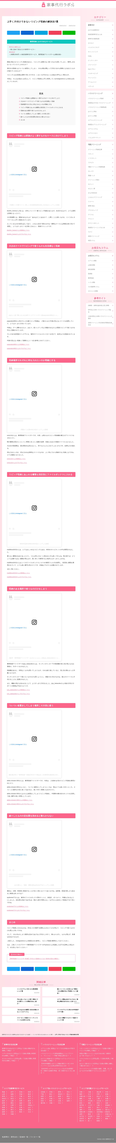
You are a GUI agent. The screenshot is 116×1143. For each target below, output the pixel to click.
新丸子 (99, 1096)
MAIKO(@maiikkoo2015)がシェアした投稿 (34, 544)
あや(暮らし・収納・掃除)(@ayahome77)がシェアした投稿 (34, 885)
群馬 (3, 1096)
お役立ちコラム (93, 256)
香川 (12, 1109)
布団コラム (91, 241)
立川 (89, 1094)
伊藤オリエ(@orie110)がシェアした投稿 (34, 429)
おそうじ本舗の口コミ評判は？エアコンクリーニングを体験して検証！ (58, 1059)
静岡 (3, 1103)
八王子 (90, 1105)
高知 (29, 1109)
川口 (59, 1103)
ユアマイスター (93, 133)
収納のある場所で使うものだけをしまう (33, 110)
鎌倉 (106, 1118)
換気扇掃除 (91, 269)
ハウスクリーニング (95, 93)
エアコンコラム (93, 129)
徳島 (3, 1109)
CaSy (89, 56)
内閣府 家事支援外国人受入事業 (98, 305)
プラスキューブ (93, 210)
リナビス (91, 163)
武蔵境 (90, 1112)
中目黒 (90, 1100)
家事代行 (91, 25)
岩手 (12, 1092)
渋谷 (106, 1092)
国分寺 (81, 1120)
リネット (91, 154)
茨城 (20, 1094)
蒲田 (89, 1103)
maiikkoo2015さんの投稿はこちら (18, 573)
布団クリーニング (93, 236)
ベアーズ (91, 86)
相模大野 (82, 1112)
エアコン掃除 (92, 261)
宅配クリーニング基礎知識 (96, 167)
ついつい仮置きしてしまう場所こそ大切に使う (35, 114)
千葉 (20, 1096)
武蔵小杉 (82, 1096)
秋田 (29, 1092)
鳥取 (50, 1100)
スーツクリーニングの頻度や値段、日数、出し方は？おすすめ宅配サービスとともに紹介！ (95, 1070)
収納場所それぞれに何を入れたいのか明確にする (36, 104)
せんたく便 (91, 189)
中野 (98, 1094)
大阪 (3, 1105)
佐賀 (12, 1112)
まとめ (23, 120)
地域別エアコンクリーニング (97, 124)
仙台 (106, 1107)
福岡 (3, 1112)
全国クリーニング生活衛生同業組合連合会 (100, 324)
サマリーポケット (15, 47)
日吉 (80, 1100)
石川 (29, 1098)
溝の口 (107, 1109)
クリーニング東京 (93, 180)
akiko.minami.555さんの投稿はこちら (19, 800)
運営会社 (14, 1137)
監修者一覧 (24, 1137)
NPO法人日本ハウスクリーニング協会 (99, 311)
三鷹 (98, 1098)
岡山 (12, 1107)
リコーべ (91, 202)
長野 (20, 1100)
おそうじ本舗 (92, 116)
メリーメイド (92, 65)
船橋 (98, 1120)
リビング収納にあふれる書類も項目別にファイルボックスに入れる (42, 107)
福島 (12, 1094)
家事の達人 (91, 206)
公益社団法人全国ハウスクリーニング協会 (100, 317)
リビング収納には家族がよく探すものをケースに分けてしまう (40, 98)
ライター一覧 (35, 1137)
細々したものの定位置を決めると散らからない (35, 117)
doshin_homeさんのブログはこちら (19, 234)
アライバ (91, 219)
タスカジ (12, 52)
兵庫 (12, 1105)
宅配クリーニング (94, 144)
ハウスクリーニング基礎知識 (97, 107)
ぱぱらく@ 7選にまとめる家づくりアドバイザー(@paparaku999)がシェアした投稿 (37, 315)
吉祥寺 (81, 1118)
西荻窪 (107, 1112)
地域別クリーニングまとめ (96, 228)
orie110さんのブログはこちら (17, 462)
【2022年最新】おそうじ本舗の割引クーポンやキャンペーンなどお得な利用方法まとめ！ (57, 1064)
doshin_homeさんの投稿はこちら (18, 230)
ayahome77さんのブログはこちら (18, 910)
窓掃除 (90, 274)
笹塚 (98, 1116)
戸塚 (106, 1096)
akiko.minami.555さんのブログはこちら (20, 804)
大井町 (107, 1116)
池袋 (106, 1103)
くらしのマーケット (94, 137)
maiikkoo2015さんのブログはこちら (19, 577)
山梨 (12, 1100)
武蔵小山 (108, 1114)
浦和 (80, 1109)
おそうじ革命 (92, 111)
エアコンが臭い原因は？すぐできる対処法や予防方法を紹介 (58, 1049)
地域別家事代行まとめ (95, 34)
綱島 (80, 1098)
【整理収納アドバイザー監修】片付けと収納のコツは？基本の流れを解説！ (34, 958)
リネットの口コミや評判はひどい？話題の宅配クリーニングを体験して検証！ (96, 1049)
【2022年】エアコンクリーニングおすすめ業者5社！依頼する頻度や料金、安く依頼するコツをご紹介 (58, 1071)
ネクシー (91, 184)
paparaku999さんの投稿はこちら (18, 344)
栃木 (29, 1094)
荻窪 (80, 1103)
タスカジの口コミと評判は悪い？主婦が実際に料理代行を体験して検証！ (19, 1059)
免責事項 (5, 1137)
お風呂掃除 (91, 265)
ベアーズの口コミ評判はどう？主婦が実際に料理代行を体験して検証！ (19, 1054)
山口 (29, 1107)
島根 (3, 1107)
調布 (80, 1107)
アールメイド (92, 82)
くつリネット (92, 158)
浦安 (89, 1107)
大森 (89, 1098)
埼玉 (12, 1096)
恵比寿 (99, 1092)
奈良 (20, 1105)
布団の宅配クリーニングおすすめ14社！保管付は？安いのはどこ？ (95, 1054)
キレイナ (91, 171)
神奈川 (4, 1098)
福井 (3, 1100)
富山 (20, 1098)
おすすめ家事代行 (93, 30)
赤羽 (106, 1100)
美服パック (91, 176)
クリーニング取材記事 (95, 149)
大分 (29, 1112)
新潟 (12, 1098)
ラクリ (90, 232)
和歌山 (30, 1105)
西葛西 (107, 1105)
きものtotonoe (92, 193)
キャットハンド (93, 52)
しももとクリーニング (95, 197)
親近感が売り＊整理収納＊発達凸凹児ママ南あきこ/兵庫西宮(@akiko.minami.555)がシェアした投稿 (42, 775)
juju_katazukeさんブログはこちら (18, 694)
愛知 (12, 1103)
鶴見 (89, 1114)
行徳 (89, 1096)
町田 (98, 1118)
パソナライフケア (93, 47)
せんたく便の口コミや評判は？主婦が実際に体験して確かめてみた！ (96, 1064)
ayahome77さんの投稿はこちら (17, 906)
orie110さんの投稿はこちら (16, 459)
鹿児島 (43, 1103)
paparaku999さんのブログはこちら (19, 348)
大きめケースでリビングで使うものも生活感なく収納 (37, 101)
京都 (29, 1103)
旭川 (98, 1107)
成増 (80, 1114)
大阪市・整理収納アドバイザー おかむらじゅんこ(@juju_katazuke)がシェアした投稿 (37, 658)
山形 (3, 1094)
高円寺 (81, 1105)
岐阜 (29, 1100)
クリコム (91, 215)
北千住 (81, 1116)
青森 (3, 1092)
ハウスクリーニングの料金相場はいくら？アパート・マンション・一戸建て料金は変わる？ (57, 1054)
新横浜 (99, 1109)
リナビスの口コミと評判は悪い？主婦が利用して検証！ (96, 1059)
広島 (20, 1107)
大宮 (89, 1109)
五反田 (90, 1116)
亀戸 (89, 1118)
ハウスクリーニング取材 (96, 98)
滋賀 (20, 1103)
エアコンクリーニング (95, 120)
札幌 (106, 1098)
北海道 (43, 1092)
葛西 (80, 1094)
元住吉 (99, 1100)
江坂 (98, 1114)
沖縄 (12, 1114)
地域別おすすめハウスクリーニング (99, 103)
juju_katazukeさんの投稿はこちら (18, 690)
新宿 (98, 1103)
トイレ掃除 (91, 282)
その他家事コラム (93, 287)
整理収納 (91, 278)
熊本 (20, 1112)
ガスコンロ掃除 (93, 291)
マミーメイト (92, 78)
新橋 (106, 1094)
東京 (29, 1096)
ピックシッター (93, 60)
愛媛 (20, 1109)
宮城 (20, 1092)
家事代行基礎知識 (93, 39)
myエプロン (92, 69)
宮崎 (3, 1114)
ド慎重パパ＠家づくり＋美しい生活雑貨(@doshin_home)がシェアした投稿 (34, 205)
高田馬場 (100, 1112)
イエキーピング (93, 73)
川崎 (98, 1105)
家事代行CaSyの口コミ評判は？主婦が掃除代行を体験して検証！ (18, 1049)
